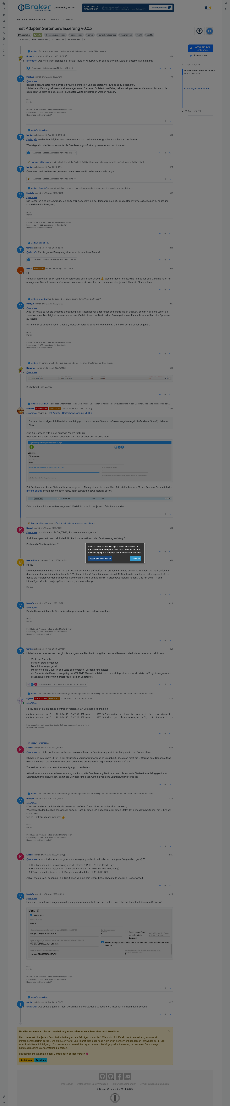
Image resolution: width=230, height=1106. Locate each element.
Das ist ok (135, 558)
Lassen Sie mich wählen (100, 558)
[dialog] (115, 553)
